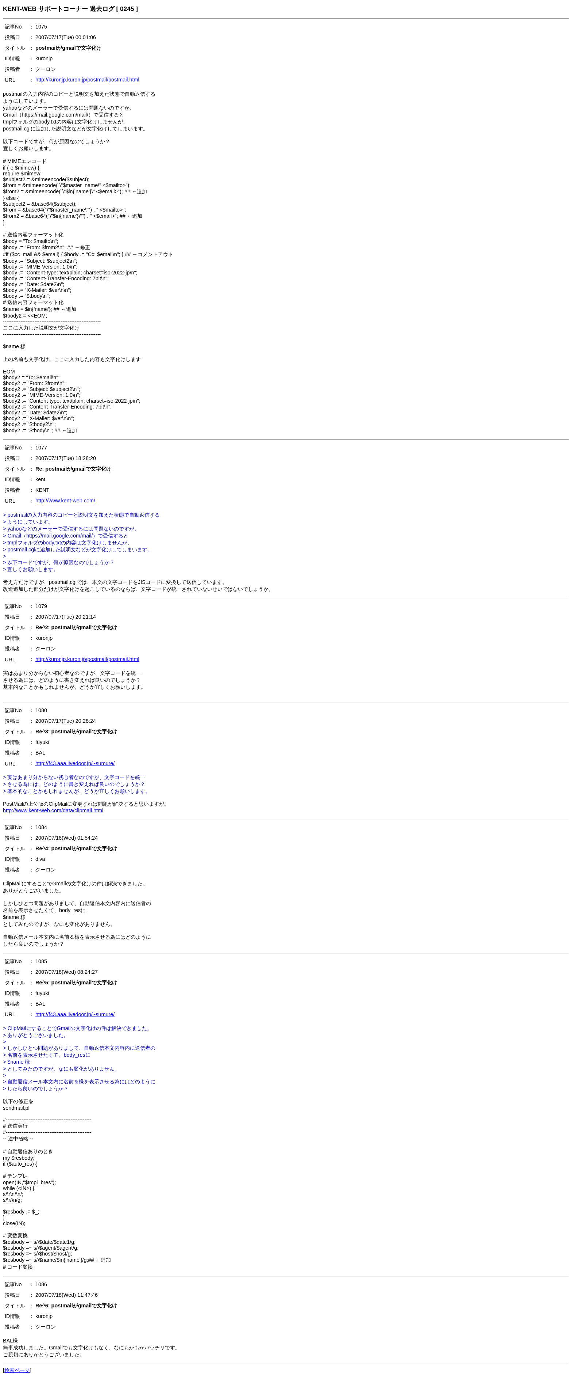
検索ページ (17, 1370)
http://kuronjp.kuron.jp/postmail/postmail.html (87, 80)
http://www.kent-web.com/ (65, 501)
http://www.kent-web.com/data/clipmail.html (53, 810)
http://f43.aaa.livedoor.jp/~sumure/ (75, 763)
